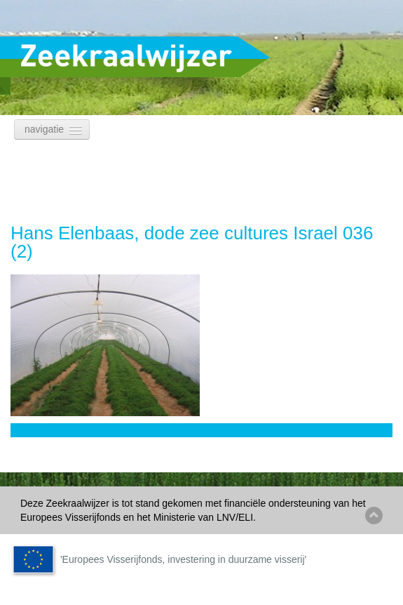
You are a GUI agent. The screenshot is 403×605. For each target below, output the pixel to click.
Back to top (374, 515)
